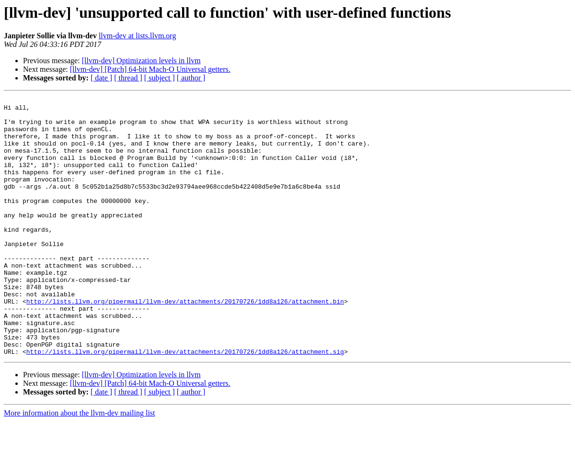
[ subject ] (159, 78)
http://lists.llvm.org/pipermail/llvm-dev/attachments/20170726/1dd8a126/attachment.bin (185, 342)
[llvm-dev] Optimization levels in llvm (141, 60)
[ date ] (101, 78)
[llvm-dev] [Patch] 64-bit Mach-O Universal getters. (150, 69)
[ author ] (191, 78)
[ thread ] (128, 78)
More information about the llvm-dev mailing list (79, 465)
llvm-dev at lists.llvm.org (137, 36)
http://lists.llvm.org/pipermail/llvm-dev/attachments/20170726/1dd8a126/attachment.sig (185, 403)
